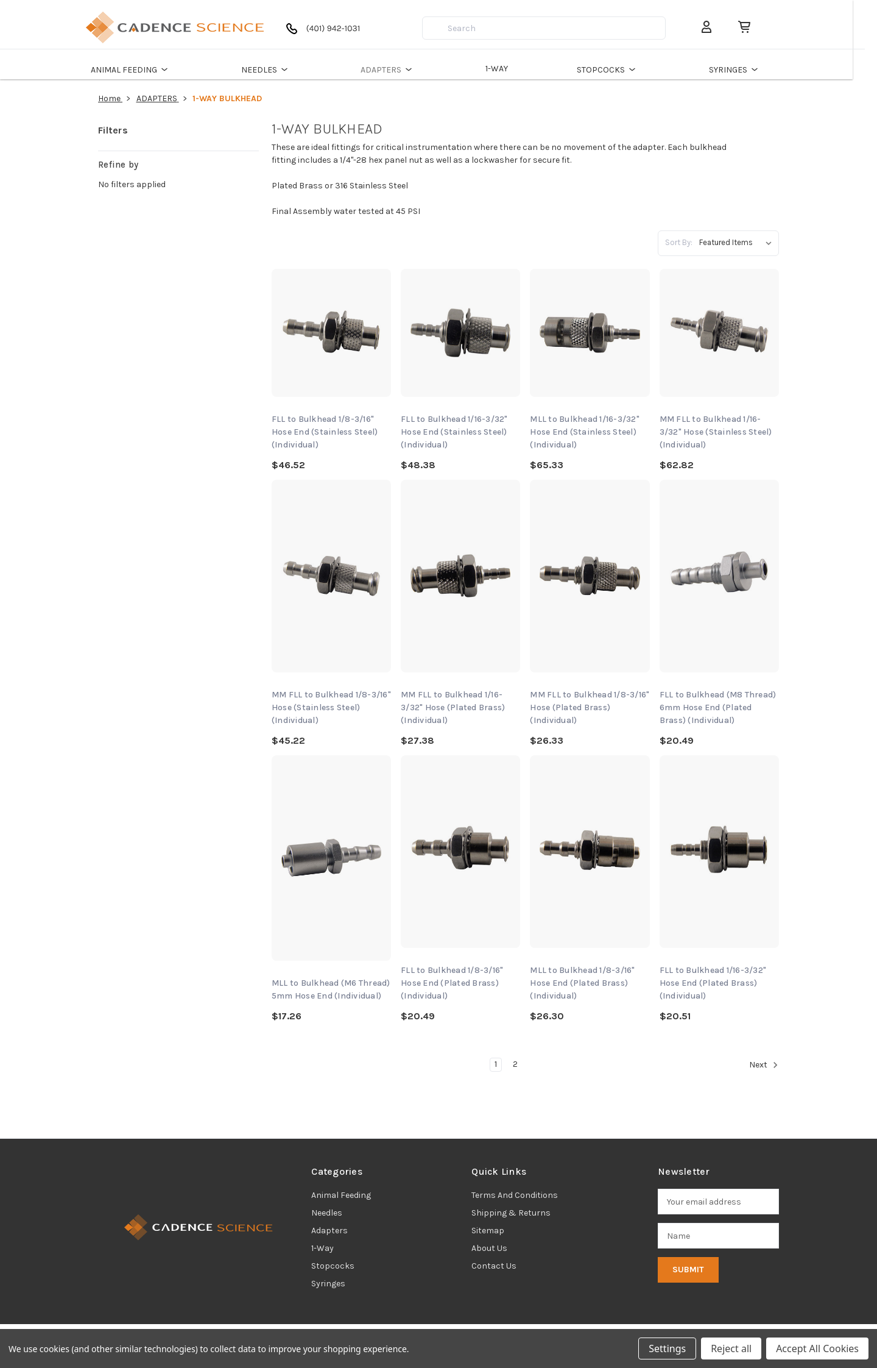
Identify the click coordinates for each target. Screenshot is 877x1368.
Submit (688, 1269)
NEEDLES (278, 69)
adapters (329, 1230)
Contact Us (493, 1266)
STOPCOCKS (620, 69)
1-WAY (509, 68)
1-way (322, 1248)
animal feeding (341, 1195)
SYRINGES (747, 69)
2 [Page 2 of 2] (515, 1064)
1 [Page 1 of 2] (496, 1064)
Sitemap (487, 1230)
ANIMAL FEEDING (143, 69)
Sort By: (678, 242)
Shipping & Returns (511, 1213)
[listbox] (737, 242)
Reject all (731, 1348)
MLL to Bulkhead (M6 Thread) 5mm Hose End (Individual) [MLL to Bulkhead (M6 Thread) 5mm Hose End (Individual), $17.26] (331, 989)
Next (763, 1065)
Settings (667, 1348)
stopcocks (332, 1266)
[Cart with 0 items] (751, 27)
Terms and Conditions (514, 1195)
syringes (328, 1283)
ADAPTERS (400, 69)
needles (326, 1213)
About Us (489, 1248)
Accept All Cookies (817, 1348)
